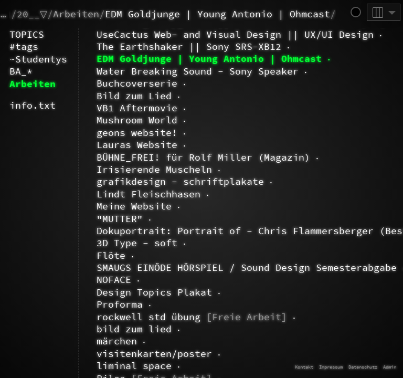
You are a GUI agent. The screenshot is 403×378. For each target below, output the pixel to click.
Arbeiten (76, 14)
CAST (79, 354)
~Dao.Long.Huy (93, 46)
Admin (389, 367)
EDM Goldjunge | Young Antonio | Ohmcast (217, 14)
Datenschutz (362, 367)
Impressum (331, 367)
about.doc (94, 68)
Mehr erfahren (299, 297)
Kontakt (304, 367)
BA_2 (96, 332)
